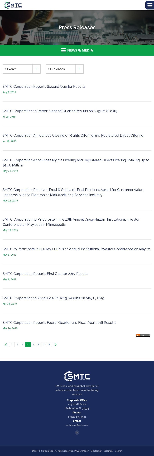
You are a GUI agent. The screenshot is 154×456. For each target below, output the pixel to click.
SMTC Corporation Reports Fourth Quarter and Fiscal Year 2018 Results (59, 323)
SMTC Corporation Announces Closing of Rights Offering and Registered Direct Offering (73, 135)
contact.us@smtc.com (77, 425)
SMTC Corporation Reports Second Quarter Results (44, 86)
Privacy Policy (81, 451)
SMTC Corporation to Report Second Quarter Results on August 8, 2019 (60, 111)
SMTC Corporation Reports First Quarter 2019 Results (46, 274)
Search (118, 451)
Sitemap (108, 451)
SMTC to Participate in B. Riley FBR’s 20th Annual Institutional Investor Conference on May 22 (76, 249)
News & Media (77, 50)
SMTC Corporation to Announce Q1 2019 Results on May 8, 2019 (53, 298)
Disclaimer (96, 451)
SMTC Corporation (44, 451)
